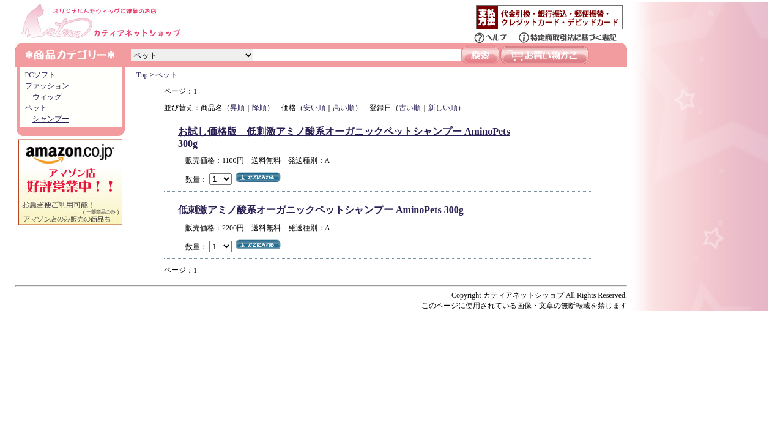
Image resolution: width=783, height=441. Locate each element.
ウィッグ (47, 96)
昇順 (237, 108)
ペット (36, 108)
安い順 (314, 108)
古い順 (410, 108)
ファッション (47, 85)
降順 (259, 108)
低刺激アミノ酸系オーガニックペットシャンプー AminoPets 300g (321, 210)
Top (142, 74)
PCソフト (40, 74)
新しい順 (443, 108)
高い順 (344, 108)
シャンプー (50, 119)
